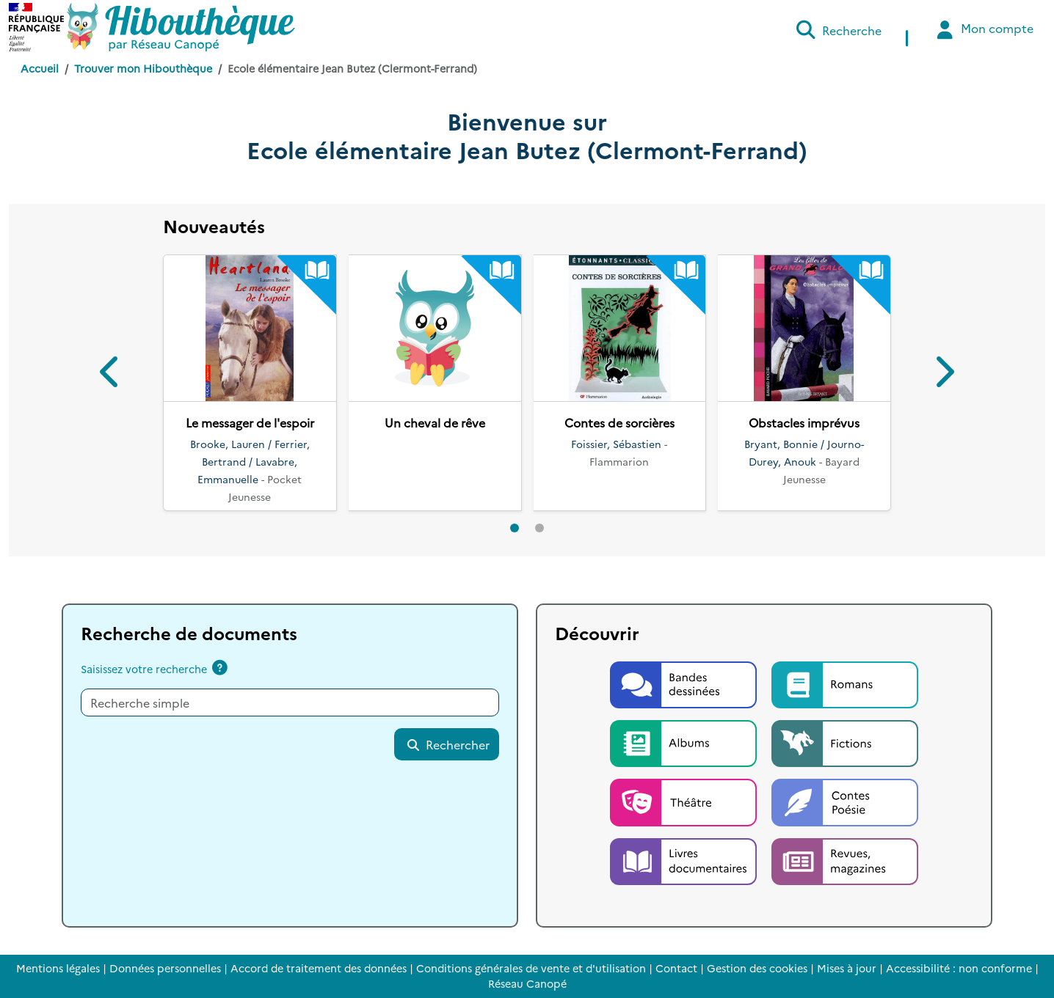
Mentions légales (58, 968)
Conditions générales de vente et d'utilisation (531, 968)
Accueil (40, 68)
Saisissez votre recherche (144, 668)
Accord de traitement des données (318, 968)
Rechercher (448, 744)
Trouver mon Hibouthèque (143, 68)
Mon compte (983, 30)
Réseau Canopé (527, 983)
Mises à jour (846, 968)
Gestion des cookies (757, 968)
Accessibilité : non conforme (959, 968)
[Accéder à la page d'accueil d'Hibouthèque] (181, 27)
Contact (676, 968)
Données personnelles (165, 968)
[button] (111, 374)
